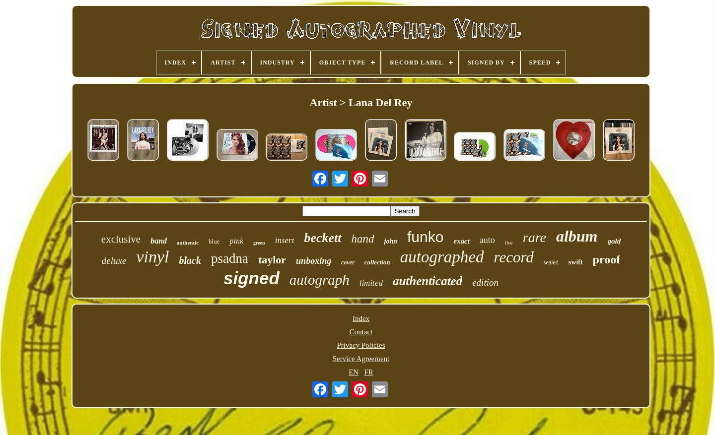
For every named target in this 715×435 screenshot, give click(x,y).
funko (425, 237)
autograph (319, 280)
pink (236, 241)
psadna (229, 258)
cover (348, 262)
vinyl (152, 257)
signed (251, 278)
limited (371, 283)
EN (353, 372)
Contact (361, 332)
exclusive (121, 239)
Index (361, 318)
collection (377, 262)
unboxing (313, 261)
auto (487, 240)
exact (461, 241)
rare (534, 237)
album (577, 236)
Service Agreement (361, 359)
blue (214, 241)
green (259, 243)
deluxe (114, 260)
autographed (442, 257)
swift (576, 262)
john (390, 241)
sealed (551, 262)
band (158, 241)
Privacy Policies (361, 345)
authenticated (427, 281)
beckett (322, 238)
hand (363, 239)
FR (368, 372)
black (190, 260)
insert (284, 240)
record (513, 257)
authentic (188, 243)
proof (607, 259)
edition (485, 282)
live (509, 243)
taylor (272, 259)
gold (614, 241)
